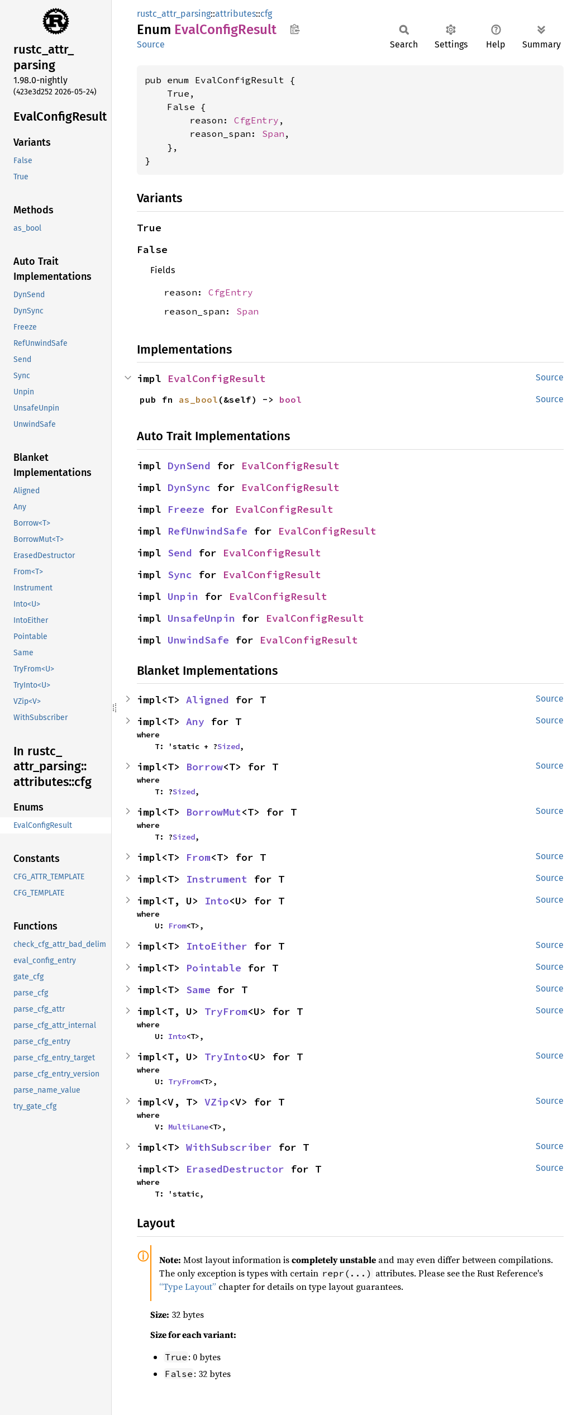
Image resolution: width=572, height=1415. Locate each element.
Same (198, 989)
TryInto (225, 1056)
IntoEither (216, 946)
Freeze (186, 509)
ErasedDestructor (235, 1169)
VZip (216, 1101)
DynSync (189, 487)
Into (216, 900)
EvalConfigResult (217, 378)
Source (151, 44)
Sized (228, 746)
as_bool (198, 399)
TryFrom (225, 1011)
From (198, 857)
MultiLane (188, 1127)
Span (273, 133)
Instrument (216, 879)
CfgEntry (256, 120)
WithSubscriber (229, 1147)
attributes (235, 13)
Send (180, 552)
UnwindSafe (198, 639)
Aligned (207, 699)
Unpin (183, 596)
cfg (266, 13)
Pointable (213, 967)
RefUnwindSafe (207, 531)
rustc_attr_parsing (174, 13)
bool (290, 399)
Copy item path (294, 29)
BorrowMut (213, 812)
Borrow (204, 766)
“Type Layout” (187, 1286)
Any (195, 721)
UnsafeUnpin (201, 618)
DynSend (189, 465)
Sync (180, 574)
